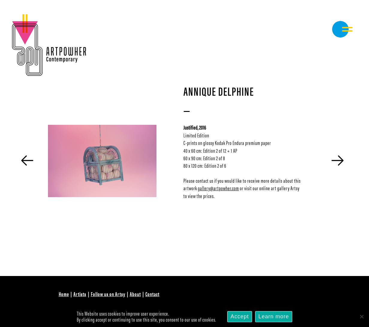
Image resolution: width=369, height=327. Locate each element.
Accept (240, 317)
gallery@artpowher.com (218, 188)
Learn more (273, 317)
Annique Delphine (218, 90)
